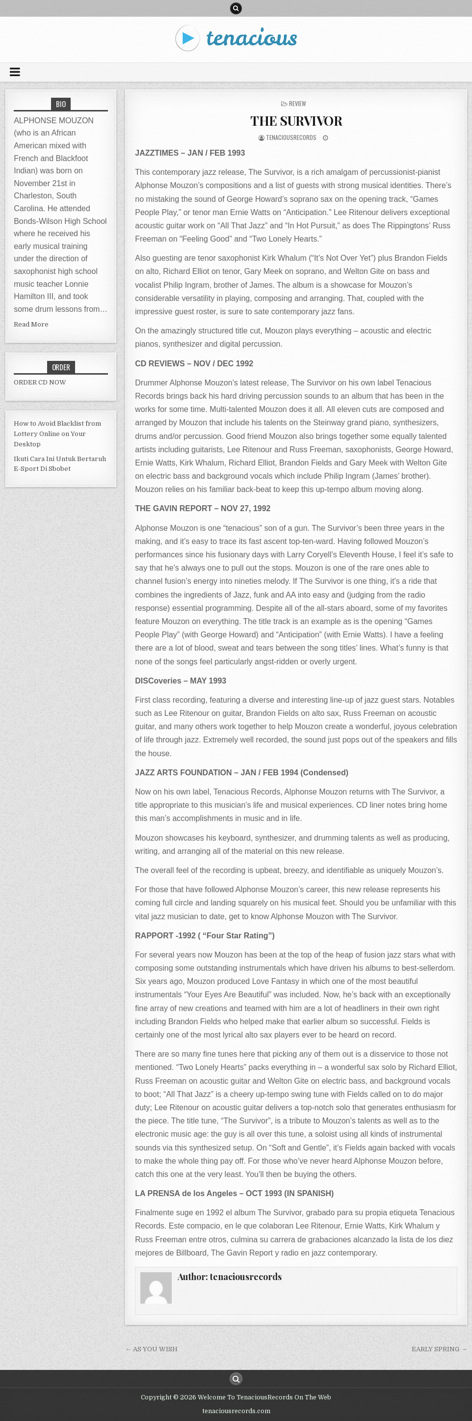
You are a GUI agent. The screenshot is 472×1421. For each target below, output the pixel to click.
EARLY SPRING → (439, 1349)
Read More (31, 324)
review (297, 103)
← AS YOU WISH (151, 1349)
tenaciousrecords (291, 137)
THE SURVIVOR (296, 120)
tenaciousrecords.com (236, 1411)
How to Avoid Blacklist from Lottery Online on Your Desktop (57, 434)
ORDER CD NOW (40, 382)
